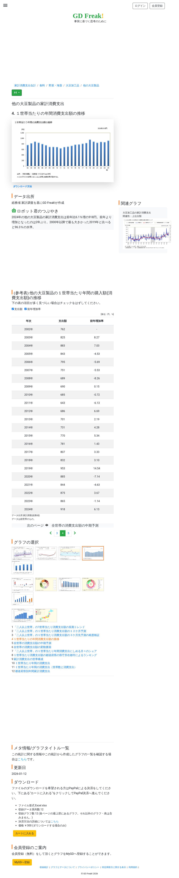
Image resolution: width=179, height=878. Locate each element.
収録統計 (44, 867)
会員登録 (157, 5)
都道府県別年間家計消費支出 (32, 671)
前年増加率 (33, 309)
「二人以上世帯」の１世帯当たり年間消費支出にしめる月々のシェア (55, 651)
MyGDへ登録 (22, 862)
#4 (16, 92)
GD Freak (88, 16)
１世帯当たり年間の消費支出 (32, 663)
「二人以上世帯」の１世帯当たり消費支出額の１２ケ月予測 (50, 631)
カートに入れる (24, 833)
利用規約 (133, 867)
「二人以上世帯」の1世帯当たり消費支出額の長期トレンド (49, 627)
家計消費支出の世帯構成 (28, 659)
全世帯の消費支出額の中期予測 (32, 643)
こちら (22, 759)
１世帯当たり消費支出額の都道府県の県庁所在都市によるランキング (55, 655)
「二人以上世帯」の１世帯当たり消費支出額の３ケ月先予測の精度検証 (56, 635)
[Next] (74, 533)
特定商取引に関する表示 (114, 867)
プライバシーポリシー (88, 867)
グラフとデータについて (63, 867)
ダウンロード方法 (22, 186)
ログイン (140, 5)
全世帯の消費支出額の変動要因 (32, 647)
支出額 (18, 309)
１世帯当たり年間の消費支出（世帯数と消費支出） (46, 667)
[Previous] (50, 533)
